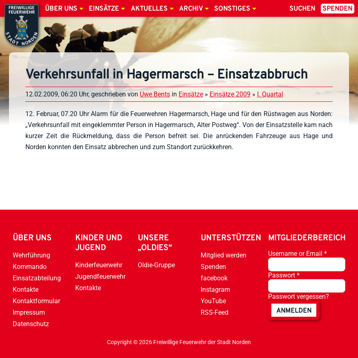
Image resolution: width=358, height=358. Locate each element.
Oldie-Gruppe (156, 265)
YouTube (213, 301)
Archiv (191, 9)
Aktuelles (149, 9)
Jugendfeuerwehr (100, 276)
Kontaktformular (36, 301)
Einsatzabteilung (37, 278)
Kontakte (25, 289)
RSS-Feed (214, 312)
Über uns (61, 9)
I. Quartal (270, 94)
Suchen (302, 9)
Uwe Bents (155, 94)
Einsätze (104, 9)
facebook (214, 278)
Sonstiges (232, 9)
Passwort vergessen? (298, 296)
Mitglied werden (223, 255)
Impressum (29, 312)
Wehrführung (31, 255)
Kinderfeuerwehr (98, 265)
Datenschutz (31, 324)
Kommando (30, 267)
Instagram (215, 289)
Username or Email (297, 253)
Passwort (284, 275)
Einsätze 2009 (230, 94)
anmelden (293, 311)
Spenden (337, 9)
